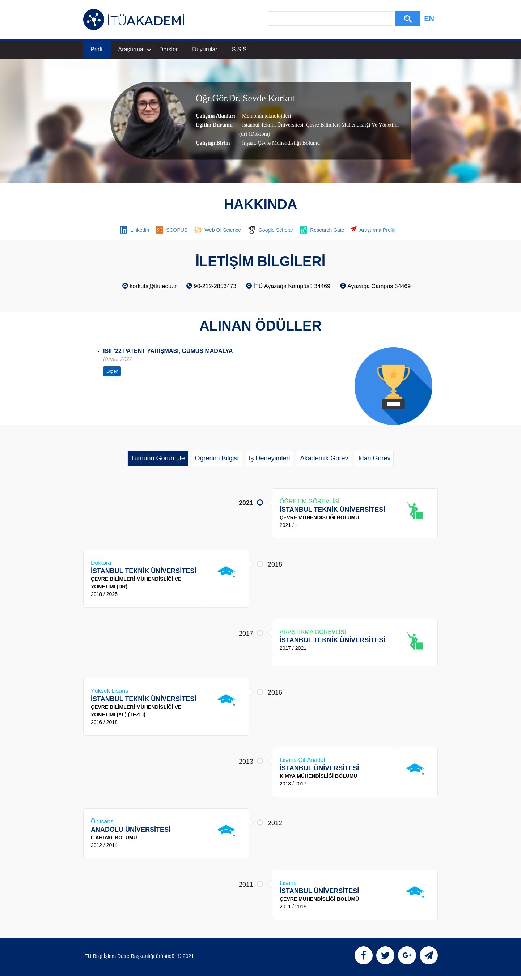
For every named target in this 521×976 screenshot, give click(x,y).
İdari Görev (374, 458)
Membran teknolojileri (266, 116)
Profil (96, 49)
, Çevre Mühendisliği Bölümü (287, 143)
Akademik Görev (324, 458)
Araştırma (134, 49)
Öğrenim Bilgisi (217, 458)
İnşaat (248, 143)
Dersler (168, 49)
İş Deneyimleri (269, 458)
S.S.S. (240, 49)
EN (429, 18)
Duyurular (204, 49)
